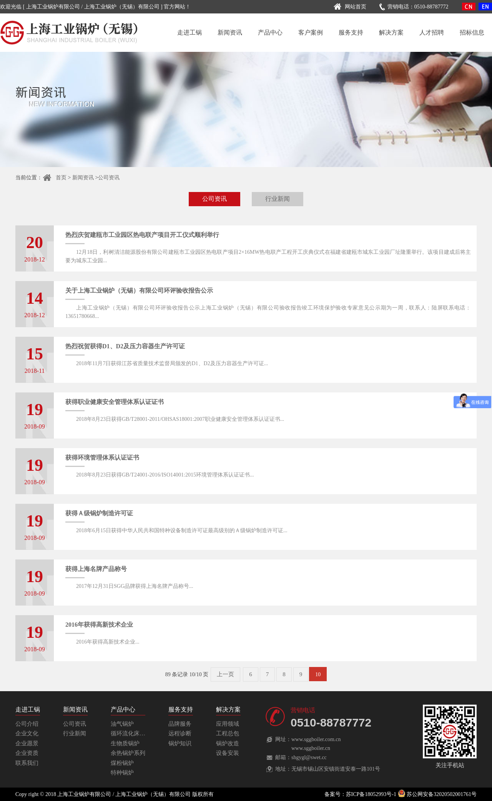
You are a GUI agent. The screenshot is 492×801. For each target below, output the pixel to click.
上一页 (225, 674)
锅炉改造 (227, 743)
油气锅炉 (122, 724)
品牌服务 (179, 724)
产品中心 (270, 32)
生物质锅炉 (125, 743)
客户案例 (310, 32)
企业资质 (26, 753)
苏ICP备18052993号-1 (371, 794)
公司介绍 (26, 724)
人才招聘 (431, 32)
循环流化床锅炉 (131, 733)
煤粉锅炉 (122, 763)
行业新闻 (277, 198)
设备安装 (227, 753)
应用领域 (227, 724)
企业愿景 (26, 743)
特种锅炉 (122, 773)
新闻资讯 (230, 32)
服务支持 (351, 32)
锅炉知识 (179, 743)
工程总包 (227, 733)
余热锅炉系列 (128, 753)
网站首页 (348, 6)
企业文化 (26, 733)
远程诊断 (179, 733)
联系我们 (26, 763)
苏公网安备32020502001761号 (437, 794)
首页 (54, 177)
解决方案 (391, 32)
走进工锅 (189, 32)
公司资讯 (109, 177)
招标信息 (472, 32)
